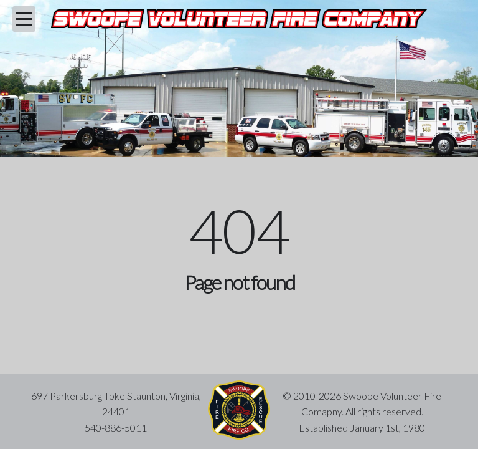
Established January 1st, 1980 (362, 427)
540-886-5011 (116, 427)
